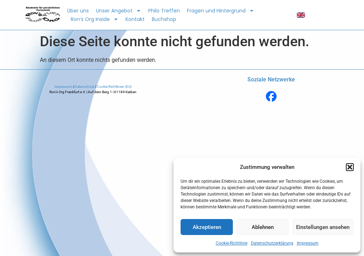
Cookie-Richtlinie (231, 243)
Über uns (78, 10)
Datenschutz (85, 87)
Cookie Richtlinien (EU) (114, 87)
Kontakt (135, 19)
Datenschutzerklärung (272, 243)
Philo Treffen (164, 10)
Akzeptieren (207, 227)
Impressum (307, 243)
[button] (349, 167)
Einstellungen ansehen (322, 227)
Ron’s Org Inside (94, 19)
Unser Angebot (118, 10)
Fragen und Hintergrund (220, 10)
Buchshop (164, 19)
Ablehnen (263, 227)
